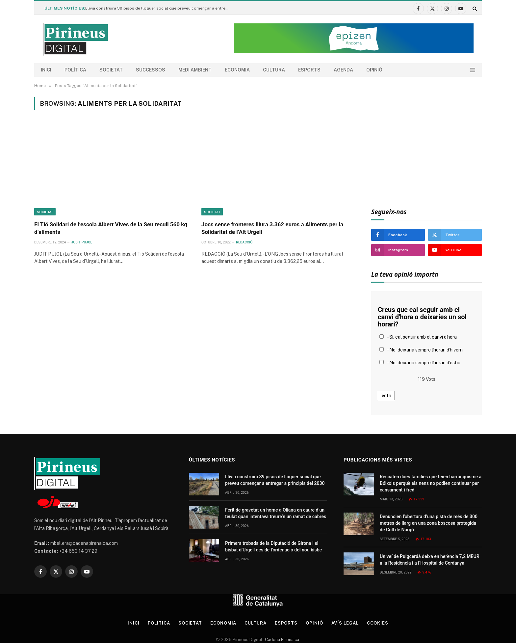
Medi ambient (195, 69)
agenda (343, 69)
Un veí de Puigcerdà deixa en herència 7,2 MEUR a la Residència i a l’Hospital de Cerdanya (429, 560)
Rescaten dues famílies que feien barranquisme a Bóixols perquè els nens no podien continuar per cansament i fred (430, 483)
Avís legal (345, 623)
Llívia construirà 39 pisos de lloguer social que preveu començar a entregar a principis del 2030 (159, 8)
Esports (309, 69)
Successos (150, 69)
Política (75, 69)
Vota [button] (386, 395)
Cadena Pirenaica (281, 639)
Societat (111, 69)
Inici (46, 69)
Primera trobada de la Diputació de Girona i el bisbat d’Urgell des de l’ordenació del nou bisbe (273, 546)
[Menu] (472, 70)
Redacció (244, 242)
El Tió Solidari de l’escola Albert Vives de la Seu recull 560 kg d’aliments (110, 228)
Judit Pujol (81, 242)
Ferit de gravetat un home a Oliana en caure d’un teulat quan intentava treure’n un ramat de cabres (275, 513)
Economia (237, 69)
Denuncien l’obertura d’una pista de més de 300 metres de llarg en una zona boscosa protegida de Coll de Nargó (428, 523)
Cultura (274, 69)
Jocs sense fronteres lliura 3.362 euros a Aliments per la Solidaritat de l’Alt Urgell (272, 228)
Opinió (374, 69)
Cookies (377, 623)
